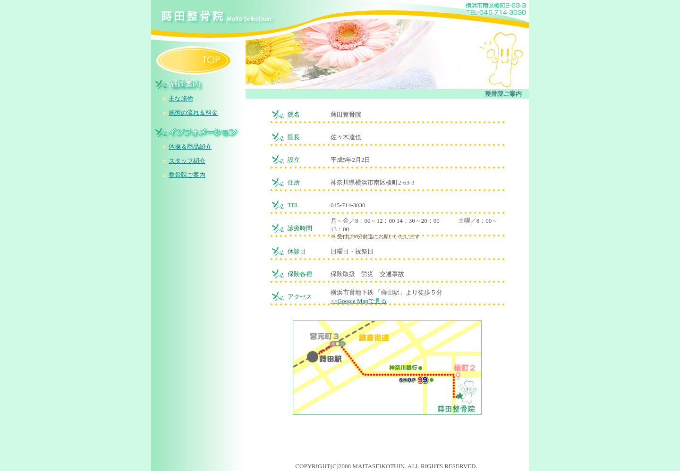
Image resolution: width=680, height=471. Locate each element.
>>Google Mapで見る (359, 300)
